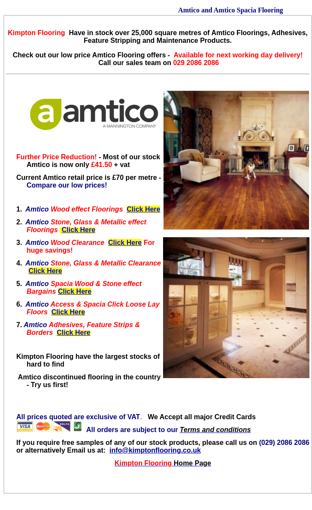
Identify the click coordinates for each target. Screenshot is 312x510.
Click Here (143, 209)
